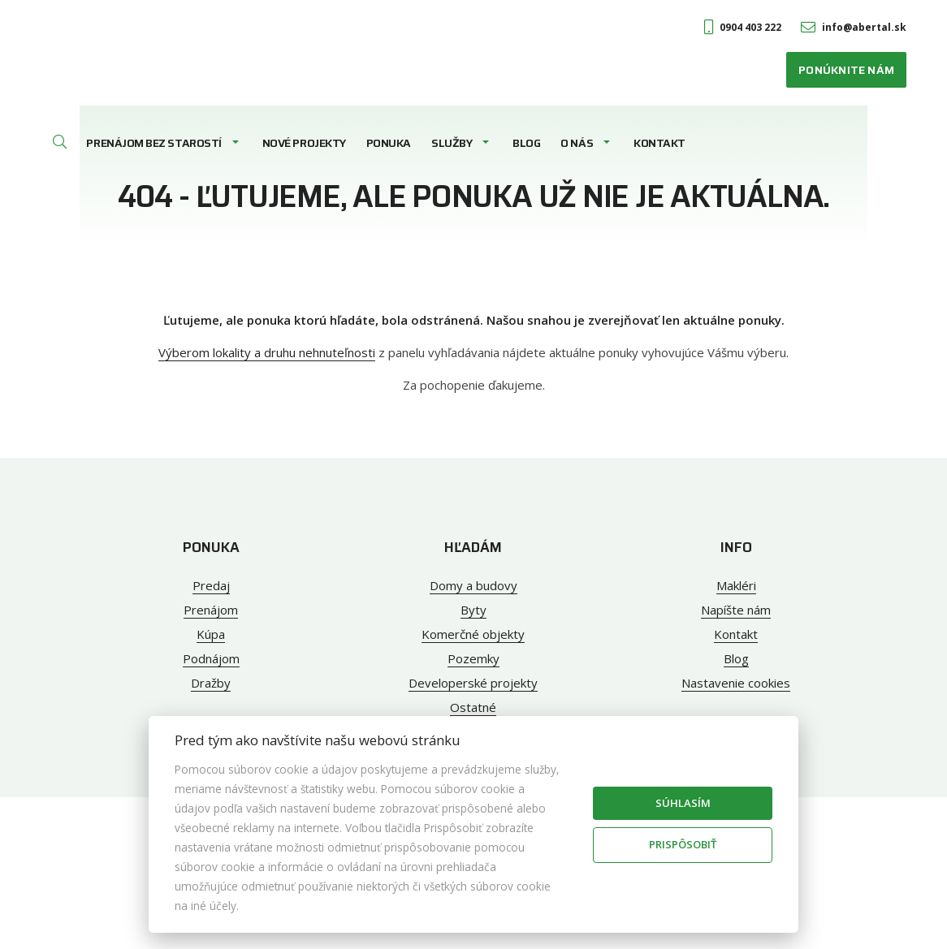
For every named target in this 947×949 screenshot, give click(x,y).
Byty (473, 610)
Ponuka (388, 143)
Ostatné (473, 707)
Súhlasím (683, 803)
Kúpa (211, 634)
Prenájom (211, 610)
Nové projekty (304, 143)
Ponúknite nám (846, 70)
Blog (526, 143)
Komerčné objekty (473, 634)
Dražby (211, 683)
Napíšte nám (736, 610)
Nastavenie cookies (735, 683)
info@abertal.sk (853, 27)
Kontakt (659, 143)
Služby (451, 143)
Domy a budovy (473, 585)
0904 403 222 (742, 27)
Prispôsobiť (682, 844)
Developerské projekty (473, 683)
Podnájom (211, 658)
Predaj (211, 585)
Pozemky (473, 658)
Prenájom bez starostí (153, 143)
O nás (576, 143)
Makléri (736, 585)
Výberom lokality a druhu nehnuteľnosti (266, 352)
